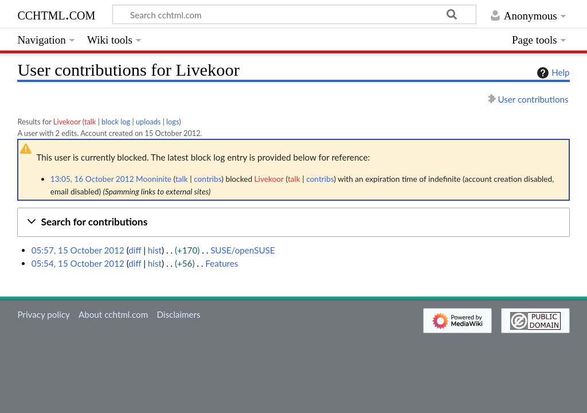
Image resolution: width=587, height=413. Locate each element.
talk (90, 121)
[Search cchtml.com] (294, 14)
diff (134, 250)
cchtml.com (56, 14)
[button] (293, 222)
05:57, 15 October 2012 (78, 250)
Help (551, 73)
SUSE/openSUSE (242, 250)
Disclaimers (178, 314)
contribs (207, 179)
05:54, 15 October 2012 (78, 263)
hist (155, 250)
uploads (148, 121)
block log (115, 121)
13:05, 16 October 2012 (92, 179)
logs (172, 121)
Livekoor (67, 121)
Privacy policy (43, 314)
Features (221, 263)
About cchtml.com (113, 314)
